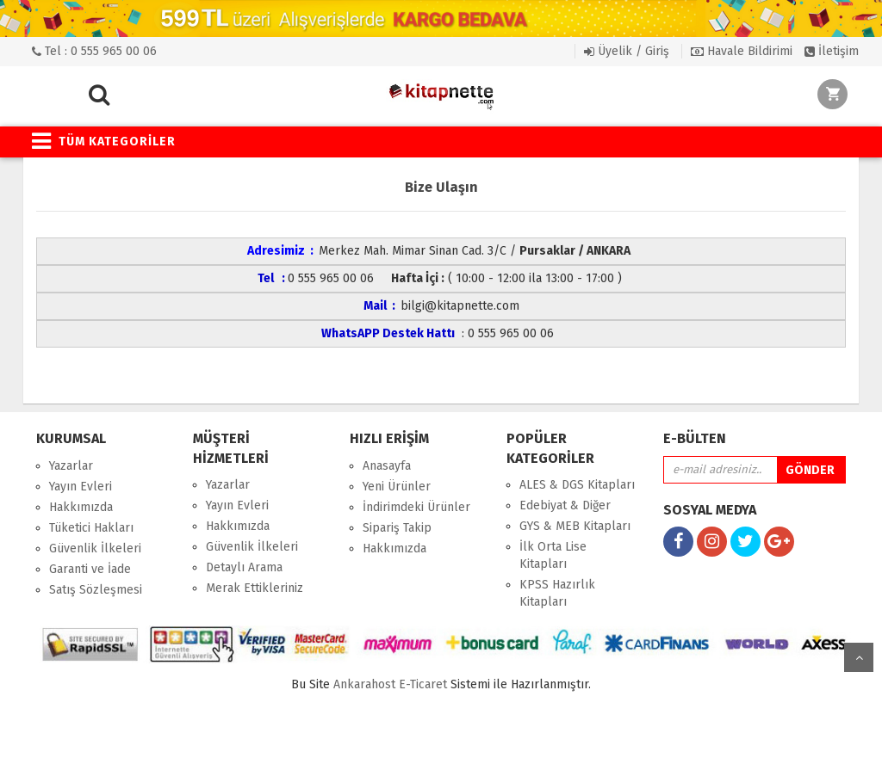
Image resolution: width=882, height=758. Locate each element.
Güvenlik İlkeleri (95, 548)
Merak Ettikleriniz (254, 588)
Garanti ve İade (90, 569)
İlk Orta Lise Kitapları (553, 555)
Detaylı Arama (244, 567)
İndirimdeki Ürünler (416, 507)
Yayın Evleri (80, 486)
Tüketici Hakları (91, 528)
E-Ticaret (423, 684)
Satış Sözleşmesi (95, 589)
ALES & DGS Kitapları (577, 485)
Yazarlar (71, 466)
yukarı (858, 657)
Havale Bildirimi (741, 51)
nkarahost (366, 684)
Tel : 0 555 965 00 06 (94, 51)
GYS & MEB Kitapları (574, 526)
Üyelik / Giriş (626, 51)
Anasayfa (387, 466)
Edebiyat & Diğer (565, 505)
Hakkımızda (81, 507)
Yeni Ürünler (397, 486)
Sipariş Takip (397, 528)
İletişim (831, 51)
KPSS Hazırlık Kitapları (557, 593)
